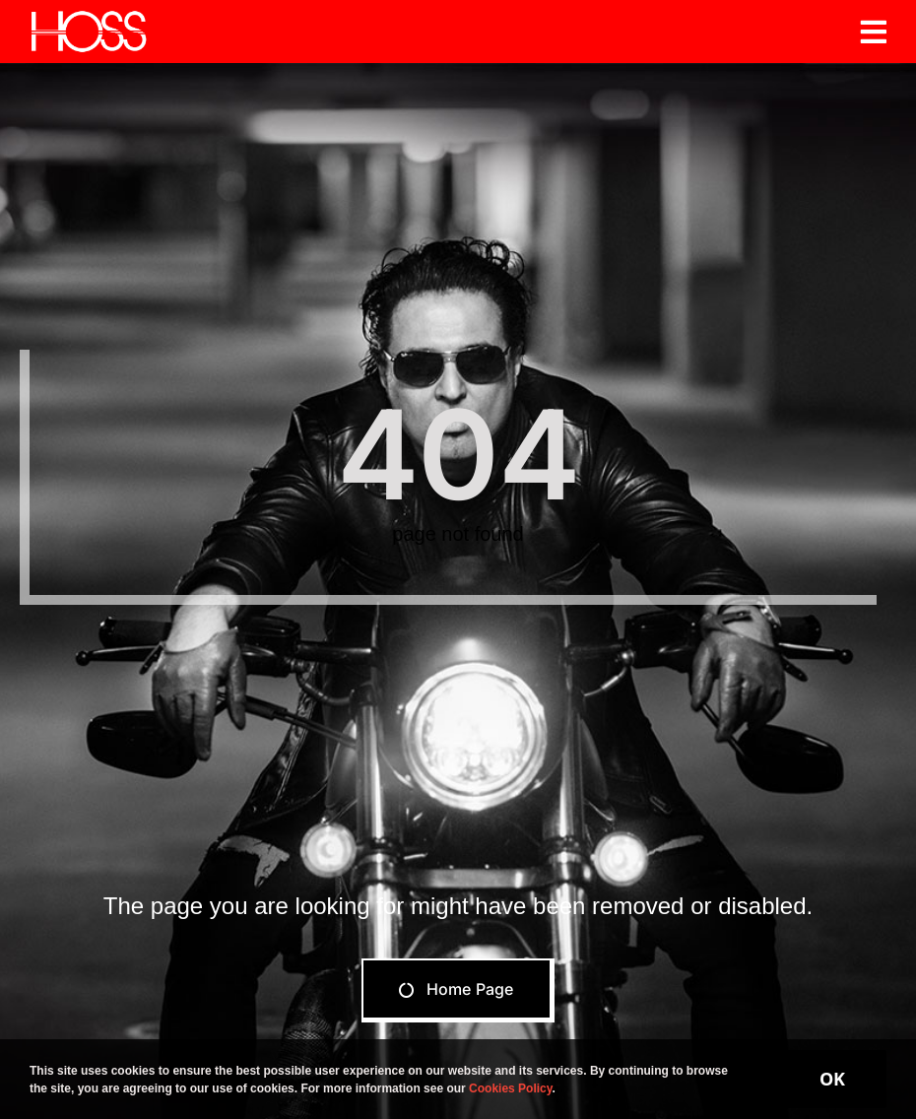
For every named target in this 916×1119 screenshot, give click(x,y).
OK (832, 1078)
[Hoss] (89, 17)
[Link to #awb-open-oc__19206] (873, 31)
